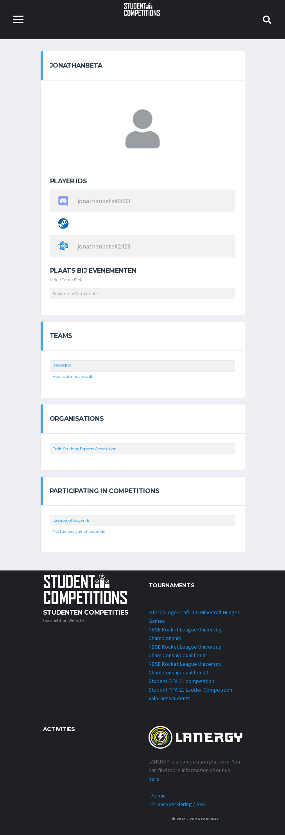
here (154, 778)
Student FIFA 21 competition (181, 681)
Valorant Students (169, 698)
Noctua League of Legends (78, 531)
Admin (158, 795)
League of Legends (71, 520)
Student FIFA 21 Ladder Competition (190, 689)
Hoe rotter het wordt (72, 376)
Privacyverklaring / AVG (178, 804)
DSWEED (61, 365)
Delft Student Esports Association (84, 448)
